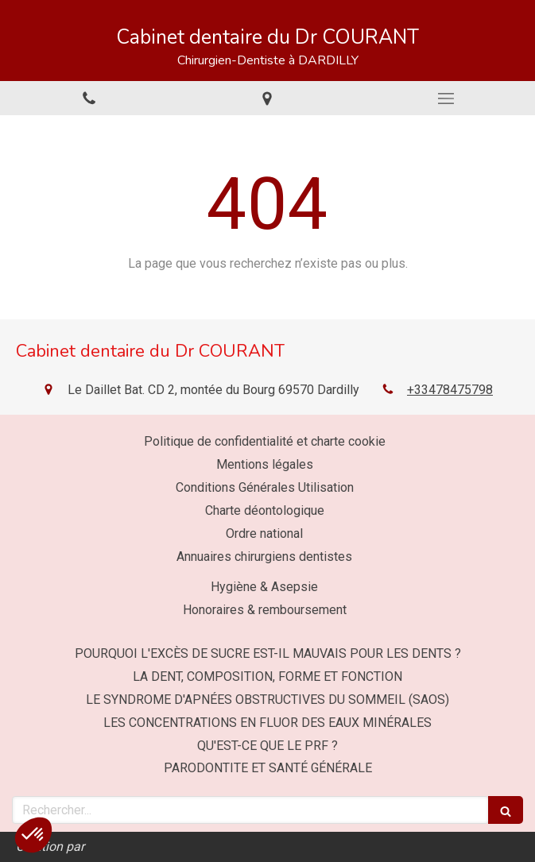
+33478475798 (450, 389)
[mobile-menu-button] (446, 98)
